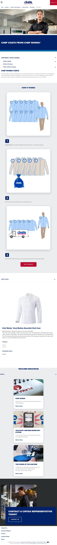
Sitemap (34, 542)
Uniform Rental (25, 7)
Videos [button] (2, 374)
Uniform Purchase (8, 64)
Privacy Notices (28, 542)
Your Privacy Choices (43, 542)
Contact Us (4, 528)
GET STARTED (28, 264)
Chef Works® (32, 7)
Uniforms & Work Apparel (15, 7)
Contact (53, 2)
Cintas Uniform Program (9, 67)
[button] (2, 2)
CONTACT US (15, 519)
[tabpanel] (28, 322)
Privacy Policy (33, 543)
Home (2, 7)
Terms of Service (41, 543)
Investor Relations (6, 531)
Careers (3, 533)
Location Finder (5, 536)
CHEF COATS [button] (5, 279)
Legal (22, 542)
